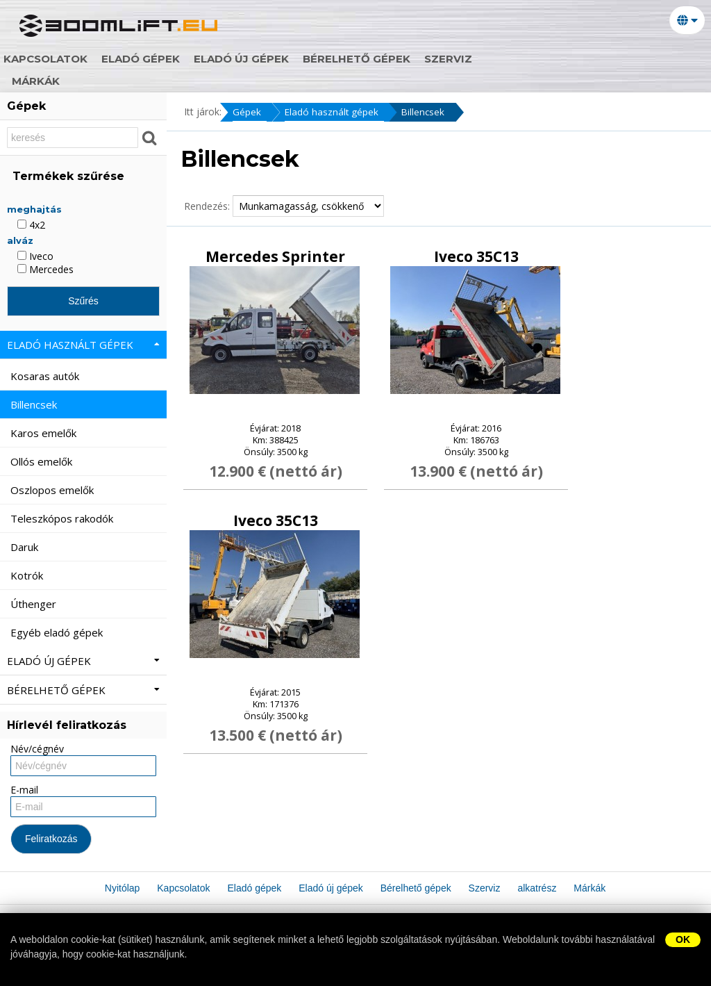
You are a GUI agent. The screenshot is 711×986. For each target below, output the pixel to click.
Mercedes (45, 269)
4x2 (31, 224)
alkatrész (606, 59)
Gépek (247, 112)
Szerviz (536, 59)
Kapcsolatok (134, 59)
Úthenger (34, 604)
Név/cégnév (37, 748)
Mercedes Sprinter (275, 257)
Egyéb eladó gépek (58, 632)
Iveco (35, 256)
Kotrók (28, 575)
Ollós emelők (42, 461)
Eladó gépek (229, 59)
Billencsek (430, 112)
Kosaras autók (46, 376)
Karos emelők (44, 433)
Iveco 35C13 (476, 257)
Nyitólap (49, 59)
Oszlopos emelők (53, 490)
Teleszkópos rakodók (63, 518)
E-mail (24, 789)
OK (683, 939)
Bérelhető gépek (445, 59)
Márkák (45, 81)
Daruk (25, 547)
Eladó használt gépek (334, 112)
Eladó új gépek (329, 59)
